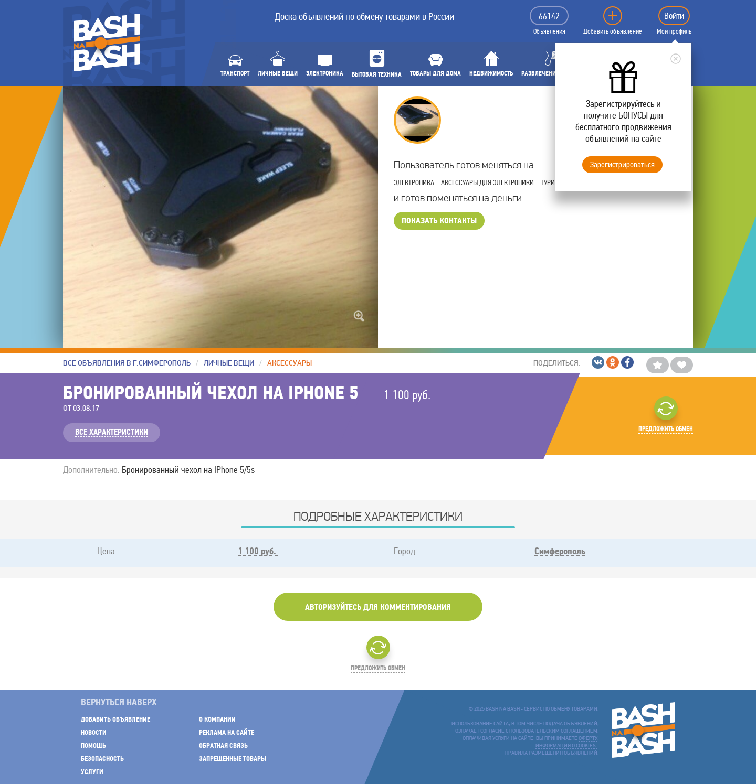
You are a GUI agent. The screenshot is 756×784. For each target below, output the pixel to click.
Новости (94, 733)
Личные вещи (229, 363)
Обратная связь (223, 746)
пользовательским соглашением (553, 731)
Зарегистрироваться (622, 164)
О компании (217, 720)
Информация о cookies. (566, 746)
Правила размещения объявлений (551, 753)
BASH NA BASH (107, 42)
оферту (588, 739)
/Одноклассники (612, 362)
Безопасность (102, 759)
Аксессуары (289, 363)
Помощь (93, 746)
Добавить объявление (612, 31)
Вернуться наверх (119, 703)
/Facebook (627, 362)
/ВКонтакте (598, 362)
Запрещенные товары (232, 759)
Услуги (92, 772)
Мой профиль (674, 31)
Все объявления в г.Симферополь (127, 363)
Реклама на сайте (226, 733)
